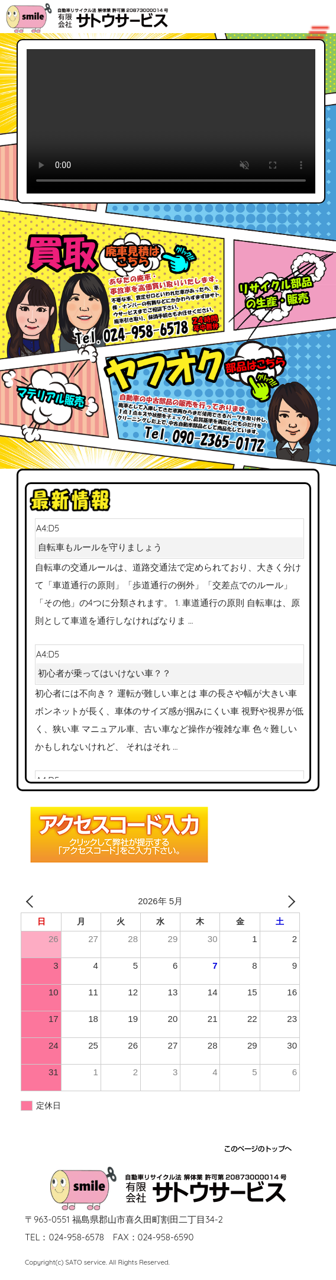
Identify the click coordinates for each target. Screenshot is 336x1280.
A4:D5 (169, 540)
